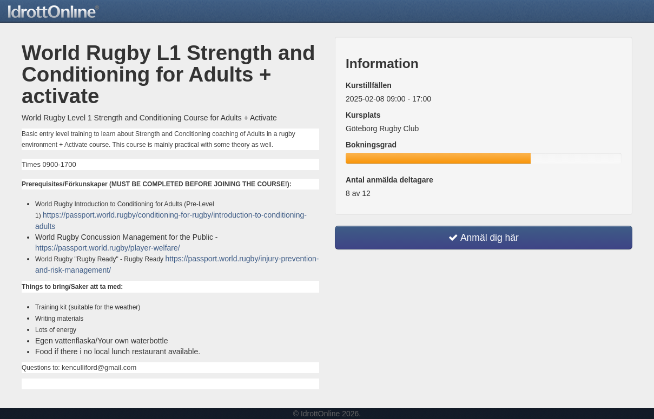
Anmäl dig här (483, 237)
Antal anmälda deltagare (389, 179)
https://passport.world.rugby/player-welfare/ (107, 248)
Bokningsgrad (371, 144)
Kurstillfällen (369, 85)
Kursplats (363, 115)
